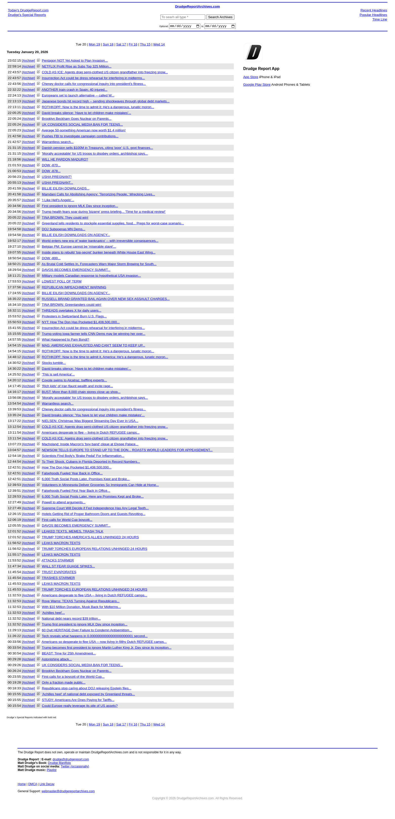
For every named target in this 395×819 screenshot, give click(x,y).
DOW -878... (51, 172)
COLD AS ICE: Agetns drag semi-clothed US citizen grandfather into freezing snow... (105, 439)
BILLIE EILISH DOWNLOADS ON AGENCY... (76, 236)
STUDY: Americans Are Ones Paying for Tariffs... (78, 701)
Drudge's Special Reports (27, 15)
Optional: (164, 27)
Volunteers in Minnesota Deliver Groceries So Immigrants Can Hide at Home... (100, 485)
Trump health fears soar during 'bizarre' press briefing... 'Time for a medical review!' (104, 212)
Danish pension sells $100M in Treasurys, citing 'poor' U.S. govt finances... (97, 148)
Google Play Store (256, 85)
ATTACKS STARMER (58, 561)
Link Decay (46, 785)
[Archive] (28, 61)
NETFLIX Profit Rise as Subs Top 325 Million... (76, 67)
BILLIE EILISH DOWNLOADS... (65, 189)
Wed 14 (159, 45)
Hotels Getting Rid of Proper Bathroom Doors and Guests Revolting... (94, 515)
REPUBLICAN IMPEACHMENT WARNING (74, 288)
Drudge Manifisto (59, 763)
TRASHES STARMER (58, 578)
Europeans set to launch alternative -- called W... (78, 96)
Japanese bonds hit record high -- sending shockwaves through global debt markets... (106, 102)
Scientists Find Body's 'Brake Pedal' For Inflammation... (83, 456)
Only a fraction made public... (64, 683)
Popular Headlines (373, 15)
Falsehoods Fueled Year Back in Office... (72, 474)
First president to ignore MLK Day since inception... (80, 206)
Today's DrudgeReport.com (28, 10)
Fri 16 (133, 45)
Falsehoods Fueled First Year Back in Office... (76, 491)
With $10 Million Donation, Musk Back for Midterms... (81, 608)
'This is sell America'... (58, 375)
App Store (250, 77)
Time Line (380, 19)
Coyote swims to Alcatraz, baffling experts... (74, 381)
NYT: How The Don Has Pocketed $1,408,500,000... (81, 323)
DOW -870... (51, 166)
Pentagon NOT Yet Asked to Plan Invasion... (75, 61)
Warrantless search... (58, 143)
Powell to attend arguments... (64, 503)
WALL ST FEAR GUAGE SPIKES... (68, 567)
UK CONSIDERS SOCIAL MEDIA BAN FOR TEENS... (82, 125)
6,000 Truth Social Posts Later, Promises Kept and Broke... (86, 480)
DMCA (32, 785)
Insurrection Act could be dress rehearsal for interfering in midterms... (93, 79)
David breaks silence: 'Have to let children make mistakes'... (86, 113)
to (202, 27)
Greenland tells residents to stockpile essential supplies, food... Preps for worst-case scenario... (113, 224)
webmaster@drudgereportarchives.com (68, 792)
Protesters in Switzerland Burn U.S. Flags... (74, 317)
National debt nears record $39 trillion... (71, 619)
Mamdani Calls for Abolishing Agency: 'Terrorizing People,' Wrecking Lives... (98, 195)
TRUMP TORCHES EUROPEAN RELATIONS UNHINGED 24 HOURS (94, 549)
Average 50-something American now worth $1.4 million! (84, 131)
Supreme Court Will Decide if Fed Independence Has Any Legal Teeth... (95, 509)
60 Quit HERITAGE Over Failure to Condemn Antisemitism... (87, 631)
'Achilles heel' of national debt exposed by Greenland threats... (88, 695)
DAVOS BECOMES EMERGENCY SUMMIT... (76, 270)
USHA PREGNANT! (57, 177)
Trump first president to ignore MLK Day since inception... (84, 625)
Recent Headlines (374, 10)
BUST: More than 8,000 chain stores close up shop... (81, 392)
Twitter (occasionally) (75, 767)
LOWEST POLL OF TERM (62, 282)
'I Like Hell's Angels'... (58, 201)
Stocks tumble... (54, 363)
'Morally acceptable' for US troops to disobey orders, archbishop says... (95, 154)
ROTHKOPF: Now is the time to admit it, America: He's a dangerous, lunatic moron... (105, 358)
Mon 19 (94, 45)
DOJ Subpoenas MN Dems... (63, 230)
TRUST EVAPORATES (59, 573)
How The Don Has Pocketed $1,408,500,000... (76, 468)
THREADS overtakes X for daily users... (71, 311)
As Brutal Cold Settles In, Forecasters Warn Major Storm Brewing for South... (99, 265)
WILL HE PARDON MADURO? (65, 160)
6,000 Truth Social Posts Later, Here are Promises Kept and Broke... (93, 497)
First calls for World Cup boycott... (67, 520)
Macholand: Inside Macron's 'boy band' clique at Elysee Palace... (90, 445)
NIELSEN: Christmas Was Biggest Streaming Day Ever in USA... (90, 422)
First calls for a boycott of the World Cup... (73, 677)
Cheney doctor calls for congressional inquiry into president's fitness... (94, 84)
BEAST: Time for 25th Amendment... (69, 654)
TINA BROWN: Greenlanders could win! (71, 305)
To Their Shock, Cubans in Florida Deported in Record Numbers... (91, 462)
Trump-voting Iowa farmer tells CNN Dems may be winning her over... (93, 334)
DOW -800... (51, 259)
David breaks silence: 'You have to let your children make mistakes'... (93, 416)
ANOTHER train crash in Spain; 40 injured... (74, 90)
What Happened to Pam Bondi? (65, 340)
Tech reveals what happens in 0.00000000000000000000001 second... (95, 637)
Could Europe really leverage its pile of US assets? (80, 706)
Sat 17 (121, 45)
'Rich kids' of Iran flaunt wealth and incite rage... (77, 387)
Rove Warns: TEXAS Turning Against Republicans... (81, 602)
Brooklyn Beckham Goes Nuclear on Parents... (77, 119)
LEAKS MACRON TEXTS (61, 544)
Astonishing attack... (57, 660)
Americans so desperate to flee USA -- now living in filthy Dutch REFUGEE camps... (104, 642)
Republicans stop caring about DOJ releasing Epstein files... (86, 689)
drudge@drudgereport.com (71, 760)
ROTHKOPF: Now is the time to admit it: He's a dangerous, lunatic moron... (98, 108)
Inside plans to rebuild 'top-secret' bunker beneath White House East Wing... (99, 253)
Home (22, 785)
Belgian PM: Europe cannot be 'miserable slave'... (79, 247)
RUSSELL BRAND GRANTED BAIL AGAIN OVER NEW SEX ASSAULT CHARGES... (106, 299)
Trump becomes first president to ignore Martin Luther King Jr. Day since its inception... (106, 648)
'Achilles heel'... (53, 613)
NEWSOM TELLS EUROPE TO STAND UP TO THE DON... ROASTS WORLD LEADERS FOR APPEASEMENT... (127, 451)
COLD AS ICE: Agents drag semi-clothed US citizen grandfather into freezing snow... (105, 73)
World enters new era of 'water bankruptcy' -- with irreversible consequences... (100, 241)
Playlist (51, 771)
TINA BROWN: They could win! (65, 218)
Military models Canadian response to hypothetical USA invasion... (91, 276)
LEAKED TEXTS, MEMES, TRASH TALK (72, 532)
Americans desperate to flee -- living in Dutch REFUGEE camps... (91, 433)
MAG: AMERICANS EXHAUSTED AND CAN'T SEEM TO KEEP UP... (93, 346)
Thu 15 (145, 45)
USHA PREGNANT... (57, 183)
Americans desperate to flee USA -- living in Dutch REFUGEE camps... (94, 596)
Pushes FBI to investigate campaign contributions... (80, 137)
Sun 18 (108, 45)
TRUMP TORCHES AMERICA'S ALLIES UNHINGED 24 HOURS (90, 538)
